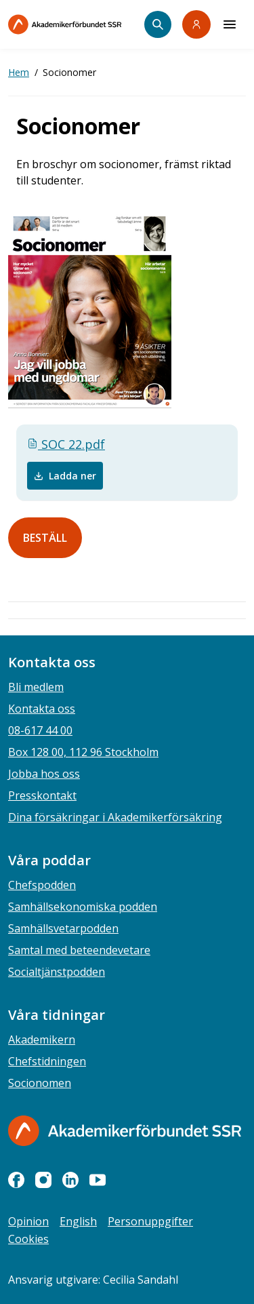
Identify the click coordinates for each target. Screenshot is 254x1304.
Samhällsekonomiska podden (82, 906)
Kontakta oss (41, 708)
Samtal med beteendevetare (79, 950)
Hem (18, 72)
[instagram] (43, 1180)
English (78, 1221)
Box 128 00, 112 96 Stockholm (83, 752)
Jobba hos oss (44, 773)
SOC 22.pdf (66, 444)
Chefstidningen (47, 1061)
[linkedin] (70, 1180)
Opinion (28, 1221)
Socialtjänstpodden (56, 971)
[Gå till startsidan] (124, 1130)
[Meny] (229, 24)
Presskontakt (42, 795)
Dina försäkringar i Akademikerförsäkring (115, 817)
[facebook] (16, 1180)
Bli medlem (36, 686)
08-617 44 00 (40, 730)
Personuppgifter (150, 1221)
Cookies (28, 1238)
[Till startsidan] (76, 24)
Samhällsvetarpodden (63, 928)
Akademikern (41, 1039)
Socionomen (39, 1082)
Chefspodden (42, 884)
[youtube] (97, 1180)
